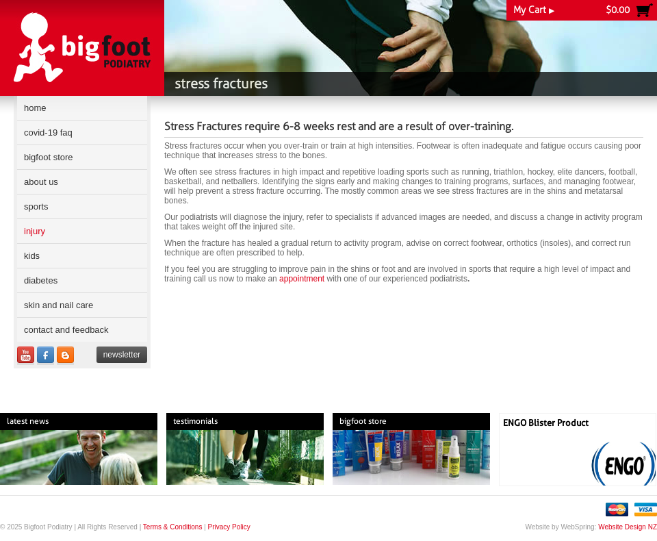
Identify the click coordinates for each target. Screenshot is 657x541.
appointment (301, 279)
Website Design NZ (627, 527)
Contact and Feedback (66, 330)
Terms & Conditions (173, 527)
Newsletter (122, 355)
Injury (34, 231)
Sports (36, 206)
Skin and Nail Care (58, 305)
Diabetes (40, 280)
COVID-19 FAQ (48, 132)
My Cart (533, 10)
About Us (41, 182)
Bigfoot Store (48, 157)
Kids (32, 256)
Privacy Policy (229, 527)
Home (35, 108)
